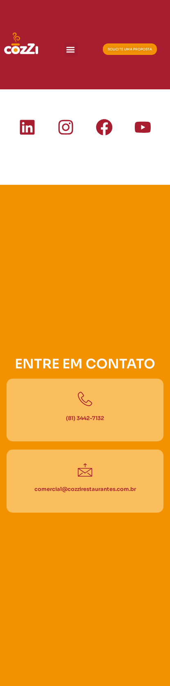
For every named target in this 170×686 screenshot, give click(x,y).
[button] (70, 50)
